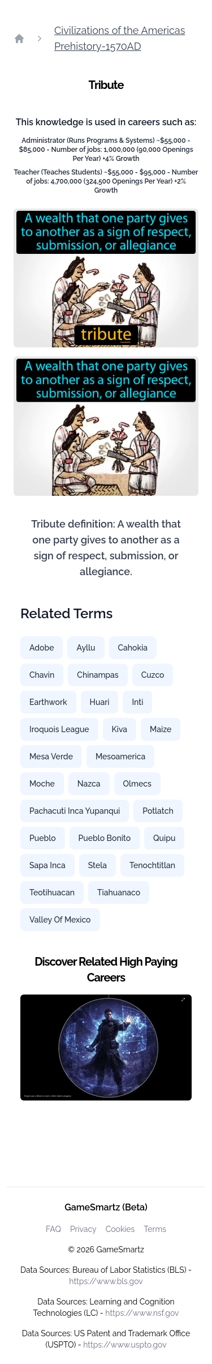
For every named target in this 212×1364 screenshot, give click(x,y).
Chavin (41, 674)
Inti (137, 702)
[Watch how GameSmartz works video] (106, 1048)
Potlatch (157, 810)
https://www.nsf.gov (142, 1313)
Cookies (120, 1229)
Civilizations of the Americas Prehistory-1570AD (119, 38)
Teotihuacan (52, 892)
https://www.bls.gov (105, 1281)
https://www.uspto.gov (124, 1344)
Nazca (89, 783)
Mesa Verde (51, 756)
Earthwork (48, 702)
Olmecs (137, 783)
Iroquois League (59, 729)
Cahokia (133, 647)
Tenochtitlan (152, 865)
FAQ (53, 1229)
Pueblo (42, 838)
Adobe (41, 647)
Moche (42, 783)
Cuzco (153, 674)
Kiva (119, 729)
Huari (100, 702)
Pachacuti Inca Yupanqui (74, 810)
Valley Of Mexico (60, 919)
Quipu (164, 838)
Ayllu (85, 647)
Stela (97, 865)
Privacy (83, 1229)
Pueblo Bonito (105, 838)
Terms (155, 1229)
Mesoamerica (120, 756)
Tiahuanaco (118, 892)
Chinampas (97, 674)
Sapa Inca (47, 865)
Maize (160, 729)
